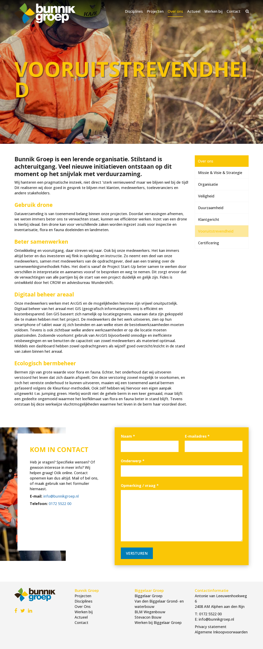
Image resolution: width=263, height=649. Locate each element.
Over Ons (83, 606)
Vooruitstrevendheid (215, 231)
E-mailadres (197, 436)
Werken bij (213, 11)
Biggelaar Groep (149, 595)
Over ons (175, 11)
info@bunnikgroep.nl (61, 496)
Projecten (155, 11)
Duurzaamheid (210, 207)
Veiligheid (206, 196)
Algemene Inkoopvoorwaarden (221, 631)
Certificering (208, 242)
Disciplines (134, 11)
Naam (128, 436)
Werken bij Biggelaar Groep (158, 622)
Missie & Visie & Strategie (220, 172)
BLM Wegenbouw (150, 611)
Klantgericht (208, 219)
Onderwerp (132, 460)
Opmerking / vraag (140, 485)
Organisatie (208, 184)
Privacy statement (210, 626)
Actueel (193, 11)
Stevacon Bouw (148, 617)
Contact (233, 11)
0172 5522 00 (60, 503)
